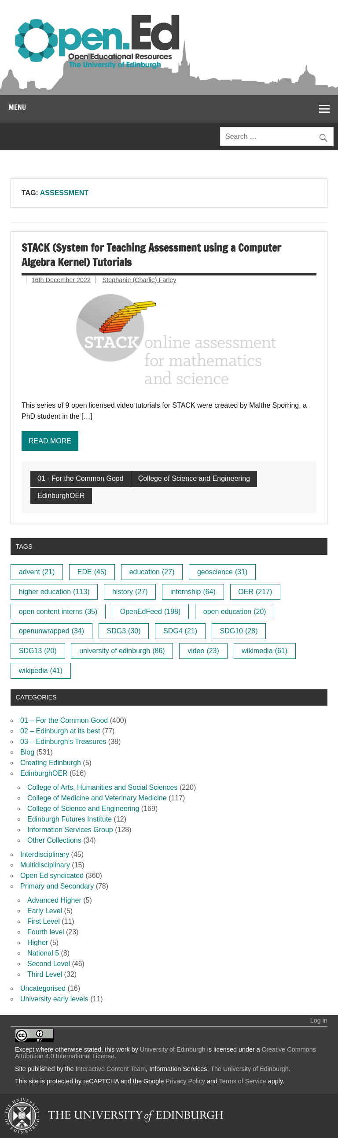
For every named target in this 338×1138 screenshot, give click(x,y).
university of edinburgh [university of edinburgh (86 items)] (122, 651)
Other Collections (54, 840)
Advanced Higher (54, 900)
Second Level (48, 963)
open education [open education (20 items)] (234, 611)
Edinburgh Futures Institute (69, 819)
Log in (318, 1020)
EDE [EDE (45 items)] (92, 572)
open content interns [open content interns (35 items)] (58, 611)
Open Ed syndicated (52, 875)
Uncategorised (43, 988)
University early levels (54, 999)
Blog (27, 752)
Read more (50, 441)
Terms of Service (242, 1081)
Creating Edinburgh (50, 762)
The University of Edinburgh (249, 1068)
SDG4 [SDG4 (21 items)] (180, 631)
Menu (17, 107)
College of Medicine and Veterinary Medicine (97, 798)
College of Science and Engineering (194, 478)
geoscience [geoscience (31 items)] (222, 572)
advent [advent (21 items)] (37, 572)
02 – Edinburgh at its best (60, 731)
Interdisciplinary (44, 854)
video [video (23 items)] (203, 651)
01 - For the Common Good (80, 478)
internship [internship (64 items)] (193, 591)
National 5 (43, 953)
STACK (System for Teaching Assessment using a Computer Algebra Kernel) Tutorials (151, 255)
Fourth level (45, 932)
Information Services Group (70, 829)
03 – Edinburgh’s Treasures (63, 741)
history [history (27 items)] (130, 591)
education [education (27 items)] (152, 572)
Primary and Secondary (57, 886)
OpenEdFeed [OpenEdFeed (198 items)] (150, 611)
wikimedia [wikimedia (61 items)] (264, 651)
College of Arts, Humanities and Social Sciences (102, 787)
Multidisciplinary (45, 865)
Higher (37, 942)
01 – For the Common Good (64, 720)
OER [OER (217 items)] (255, 591)
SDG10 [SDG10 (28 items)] (239, 631)
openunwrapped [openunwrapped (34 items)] (51, 631)
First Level (43, 921)
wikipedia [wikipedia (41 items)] (40, 670)
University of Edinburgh (173, 1049)
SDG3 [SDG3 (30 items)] (124, 631)
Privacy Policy (185, 1081)
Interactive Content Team (111, 1068)
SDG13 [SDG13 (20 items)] (38, 651)
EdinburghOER (61, 495)
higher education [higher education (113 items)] (54, 591)
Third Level (44, 974)
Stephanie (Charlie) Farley (139, 279)
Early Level (44, 911)
